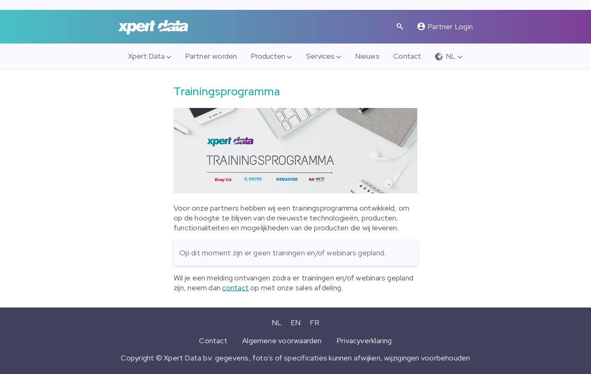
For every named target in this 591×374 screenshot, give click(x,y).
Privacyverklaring (364, 340)
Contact (407, 56)
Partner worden (211, 56)
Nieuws (367, 56)
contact (235, 287)
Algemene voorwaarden (282, 340)
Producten (268, 56)
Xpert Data (146, 56)
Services (320, 56)
